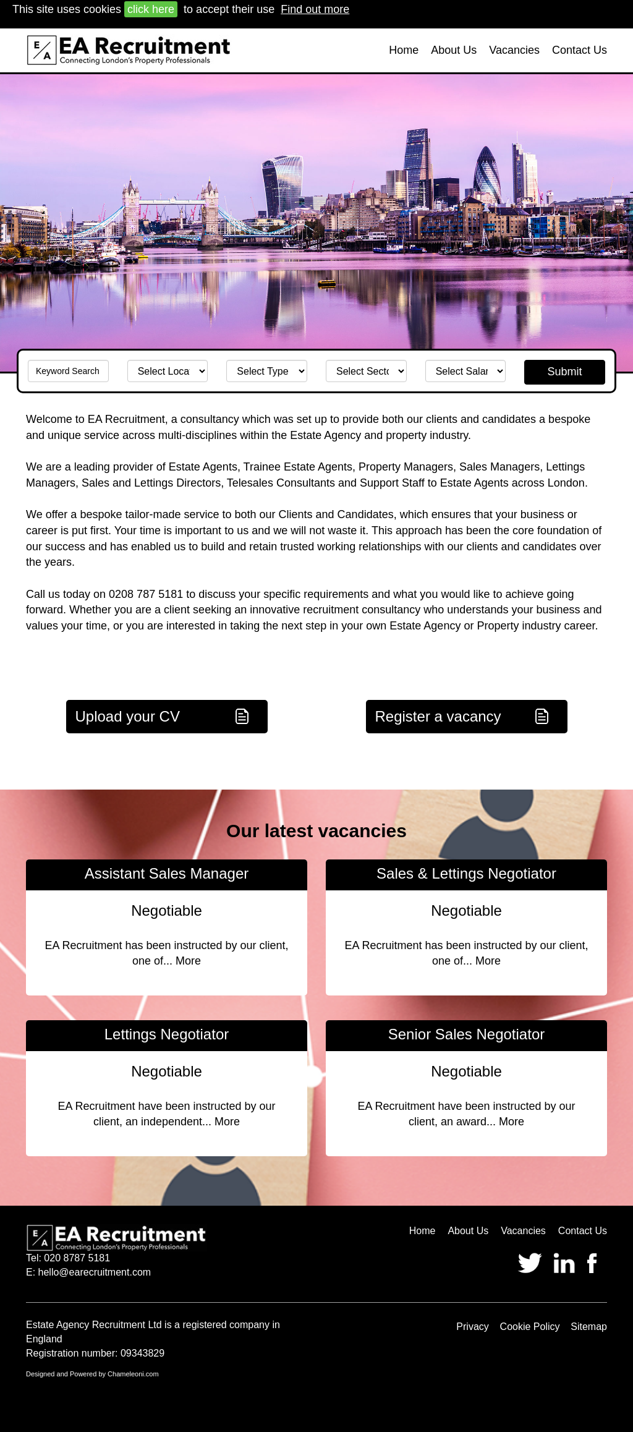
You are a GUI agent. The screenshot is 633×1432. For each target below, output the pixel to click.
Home (403, 50)
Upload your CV (127, 716)
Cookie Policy (530, 1326)
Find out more (315, 9)
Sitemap (589, 1326)
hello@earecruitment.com (94, 1272)
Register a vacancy (438, 716)
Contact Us (579, 50)
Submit (565, 371)
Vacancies (514, 50)
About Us (454, 50)
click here (150, 9)
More (188, 961)
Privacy (472, 1326)
